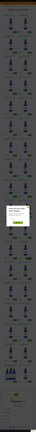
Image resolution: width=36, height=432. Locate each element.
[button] (33, 431)
